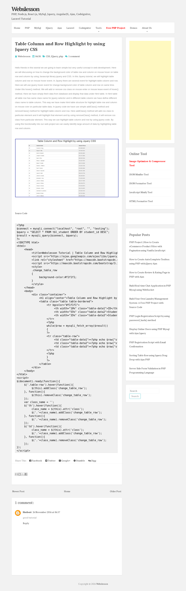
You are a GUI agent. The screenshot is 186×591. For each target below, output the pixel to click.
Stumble (79, 460)
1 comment (74, 56)
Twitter (50, 460)
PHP (27, 27)
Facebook (35, 460)
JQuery (49, 27)
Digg (92, 460)
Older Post (115, 491)
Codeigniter (85, 27)
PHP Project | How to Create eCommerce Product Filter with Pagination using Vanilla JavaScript (147, 246)
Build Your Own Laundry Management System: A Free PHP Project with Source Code (148, 302)
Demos (133, 27)
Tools (99, 27)
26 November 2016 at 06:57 (46, 512)
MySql (37, 27)
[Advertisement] (150, 90)
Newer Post (18, 491)
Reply (26, 523)
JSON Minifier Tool (139, 174)
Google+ (64, 460)
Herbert (27, 512)
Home (17, 27)
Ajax (59, 27)
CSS (48, 56)
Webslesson (25, 9)
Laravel (70, 27)
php (61, 56)
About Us (147, 27)
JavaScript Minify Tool (140, 192)
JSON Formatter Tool (140, 183)
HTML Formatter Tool (141, 201)
